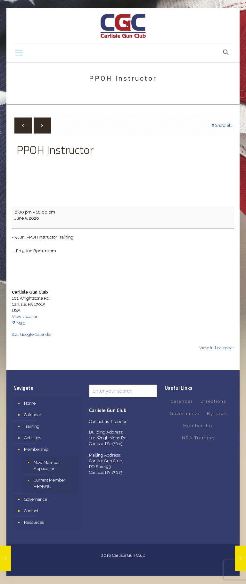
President (120, 421)
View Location (25, 316)
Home (30, 403)
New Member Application (47, 465)
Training (31, 426)
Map (18, 323)
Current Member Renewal (49, 483)
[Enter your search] (123, 391)
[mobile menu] (18, 52)
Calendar (32, 414)
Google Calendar (36, 334)
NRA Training (198, 437)
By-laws (217, 413)
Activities (32, 437)
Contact (31, 510)
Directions (213, 401)
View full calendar (216, 347)
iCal (15, 334)
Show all (221, 125)
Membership (36, 449)
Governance (35, 499)
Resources (34, 522)
